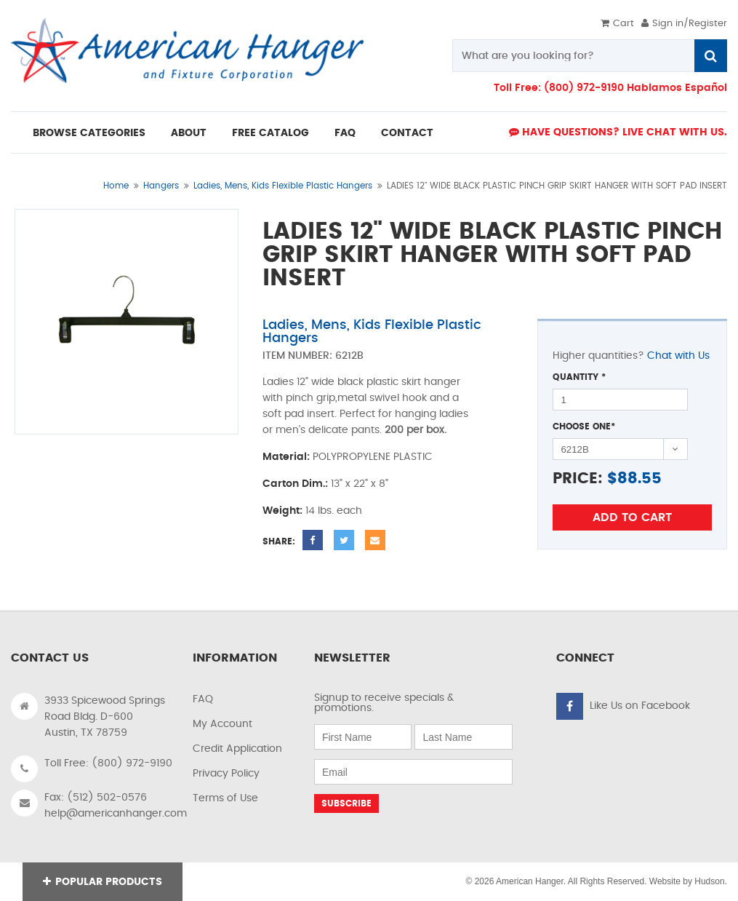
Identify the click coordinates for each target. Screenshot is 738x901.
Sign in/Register (684, 23)
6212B (349, 356)
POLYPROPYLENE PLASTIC (373, 457)
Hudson (709, 881)
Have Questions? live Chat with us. (618, 132)
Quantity (579, 377)
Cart (617, 23)
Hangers (161, 185)
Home (116, 185)
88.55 (639, 478)
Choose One (584, 426)
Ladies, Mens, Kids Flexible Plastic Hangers (282, 185)
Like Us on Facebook (640, 706)
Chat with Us (678, 356)
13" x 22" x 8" (359, 484)
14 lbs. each (333, 511)
